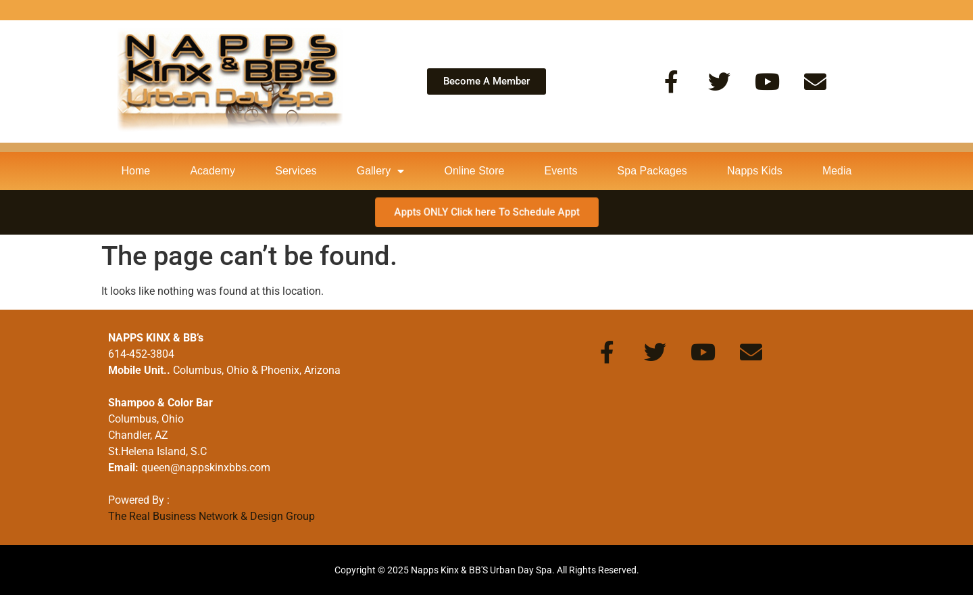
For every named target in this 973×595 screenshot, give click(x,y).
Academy (212, 170)
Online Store (475, 170)
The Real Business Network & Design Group (211, 516)
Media (837, 170)
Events (561, 170)
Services (295, 170)
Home (136, 170)
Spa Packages (652, 170)
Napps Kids (754, 170)
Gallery (381, 171)
